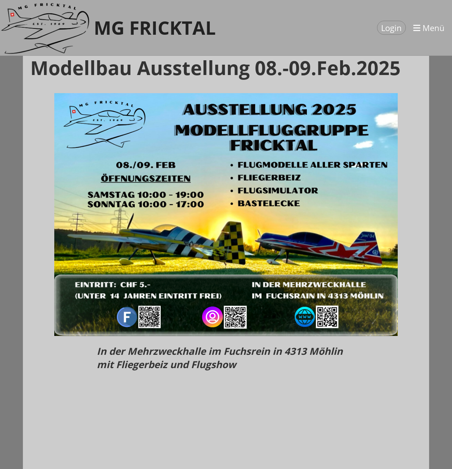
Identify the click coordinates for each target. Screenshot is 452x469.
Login (391, 27)
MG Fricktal (155, 27)
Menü (429, 27)
